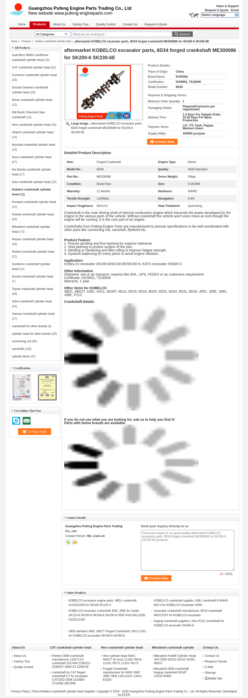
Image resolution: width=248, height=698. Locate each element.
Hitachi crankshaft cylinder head (33, 132)
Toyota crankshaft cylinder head (32, 289)
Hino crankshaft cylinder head (31, 124)
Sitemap (210, 672)
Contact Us (130, 24)
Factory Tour (81, 24)
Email (235, 10)
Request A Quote (216, 10)
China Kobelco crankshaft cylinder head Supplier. (64, 691)
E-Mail (209, 667)
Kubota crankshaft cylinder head (33, 214)
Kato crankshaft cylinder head (31, 182)
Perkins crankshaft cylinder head (33, 251)
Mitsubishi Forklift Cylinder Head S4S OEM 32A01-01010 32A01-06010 (175, 659)
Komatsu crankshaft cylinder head (34, 202)
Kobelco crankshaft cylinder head (53, 41)
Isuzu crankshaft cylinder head (32, 157)
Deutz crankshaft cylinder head (32, 100)
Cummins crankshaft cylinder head (34, 75)
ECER (126, 695)
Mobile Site (213, 678)
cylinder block (21, 356)
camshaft (18, 349)
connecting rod (21, 341)
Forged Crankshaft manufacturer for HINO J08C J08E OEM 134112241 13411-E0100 (122, 674)
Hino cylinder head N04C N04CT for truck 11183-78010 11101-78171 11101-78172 (122, 659)
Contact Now (164, 141)
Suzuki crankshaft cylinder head (32, 276)
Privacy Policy (20, 691)
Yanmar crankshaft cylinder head (33, 314)
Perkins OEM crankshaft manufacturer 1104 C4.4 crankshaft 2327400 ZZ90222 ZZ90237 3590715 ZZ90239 (71, 661)
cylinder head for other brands (31, 333)
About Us (59, 24)
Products (39, 24)
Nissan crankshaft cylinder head (33, 239)
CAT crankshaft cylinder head (31, 67)
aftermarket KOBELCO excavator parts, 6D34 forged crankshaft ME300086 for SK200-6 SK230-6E (106, 128)
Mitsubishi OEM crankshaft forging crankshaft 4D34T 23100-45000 (171, 672)
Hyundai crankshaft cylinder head (33, 144)
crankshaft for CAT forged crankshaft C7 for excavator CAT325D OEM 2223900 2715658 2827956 (70, 678)
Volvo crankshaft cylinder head (32, 301)
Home (22, 24)
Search (184, 34)
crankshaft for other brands (29, 326)
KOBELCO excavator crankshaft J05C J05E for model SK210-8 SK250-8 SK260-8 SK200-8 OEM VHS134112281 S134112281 (107, 615)
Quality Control (105, 24)
